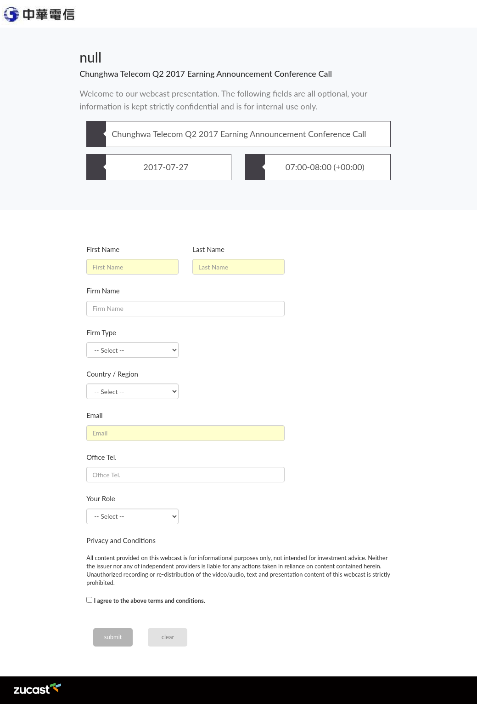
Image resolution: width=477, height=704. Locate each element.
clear (168, 637)
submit (113, 637)
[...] (89, 600)
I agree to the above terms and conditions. (149, 600)
